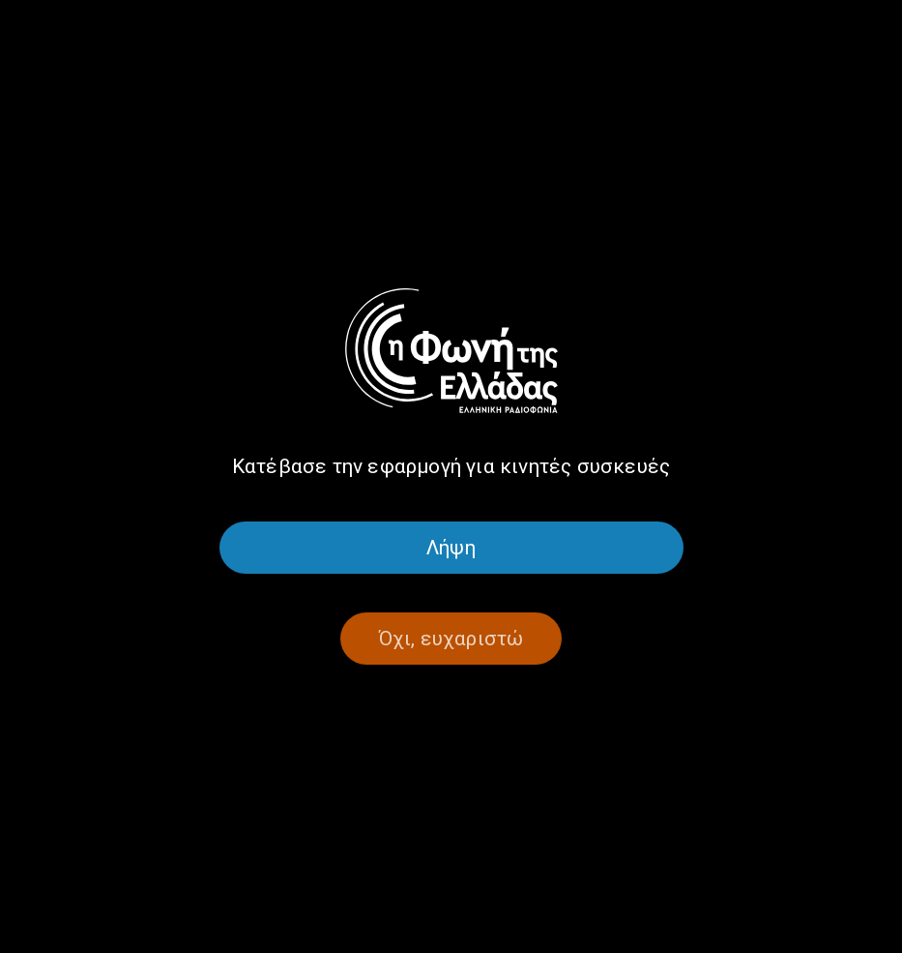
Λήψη (451, 547)
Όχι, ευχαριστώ (451, 638)
